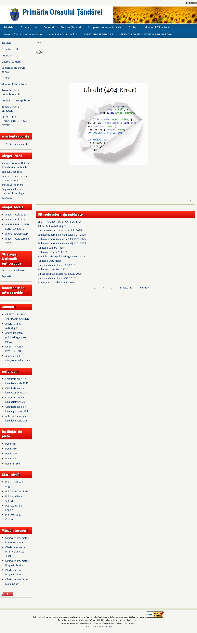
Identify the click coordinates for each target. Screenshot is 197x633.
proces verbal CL (11, 180)
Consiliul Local (28, 27)
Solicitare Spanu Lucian (14, 176)
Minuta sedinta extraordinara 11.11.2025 (59, 230)
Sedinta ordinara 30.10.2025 (52, 269)
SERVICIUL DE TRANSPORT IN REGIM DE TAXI (146, 34)
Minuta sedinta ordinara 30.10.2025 (56, 265)
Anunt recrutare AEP (16, 234)
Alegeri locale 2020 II (16, 214)
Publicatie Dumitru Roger (51, 248)
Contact (133, 27)
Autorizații (10, 371)
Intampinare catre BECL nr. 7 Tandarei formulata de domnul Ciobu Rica (16, 167)
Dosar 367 (11, 444)
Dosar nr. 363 (12, 463)
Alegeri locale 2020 (15, 219)
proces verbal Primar (13, 185)
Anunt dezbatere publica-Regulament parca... (16, 337)
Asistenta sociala (18, 144)
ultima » (144, 287)
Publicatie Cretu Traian (17, 491)
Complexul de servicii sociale (105, 27)
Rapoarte (6, 276)
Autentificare (190, 2)
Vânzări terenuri (15, 530)
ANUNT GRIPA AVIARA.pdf (51, 226)
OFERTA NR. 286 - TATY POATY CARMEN (59, 222)
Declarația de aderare (13, 270)
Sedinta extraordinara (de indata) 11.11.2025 (61, 235)
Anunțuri (49, 27)
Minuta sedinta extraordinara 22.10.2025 (59, 274)
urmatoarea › (126, 287)
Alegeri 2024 (12, 156)
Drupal (109, 626)
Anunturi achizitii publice (63, 34)
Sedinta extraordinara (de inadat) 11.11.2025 (61, 243)
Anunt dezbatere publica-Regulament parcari (61, 256)
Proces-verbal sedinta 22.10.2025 (55, 282)
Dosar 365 (11, 453)
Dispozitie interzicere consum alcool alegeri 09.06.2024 (13, 193)
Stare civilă (11, 474)
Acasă (38, 42)
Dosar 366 (11, 448)
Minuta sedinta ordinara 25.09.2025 (56, 278)
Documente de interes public (13, 290)
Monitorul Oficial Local (157, 27)
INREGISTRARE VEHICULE (98, 34)
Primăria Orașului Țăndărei (62, 12)
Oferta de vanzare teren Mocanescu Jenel (15, 551)
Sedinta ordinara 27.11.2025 (52, 252)
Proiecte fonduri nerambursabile (23, 34)
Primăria (8, 27)
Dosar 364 (11, 458)
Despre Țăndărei (71, 27)
